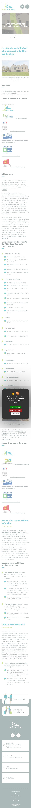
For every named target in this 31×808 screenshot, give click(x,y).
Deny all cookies (15, 410)
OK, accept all (15, 407)
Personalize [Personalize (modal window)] (15, 413)
